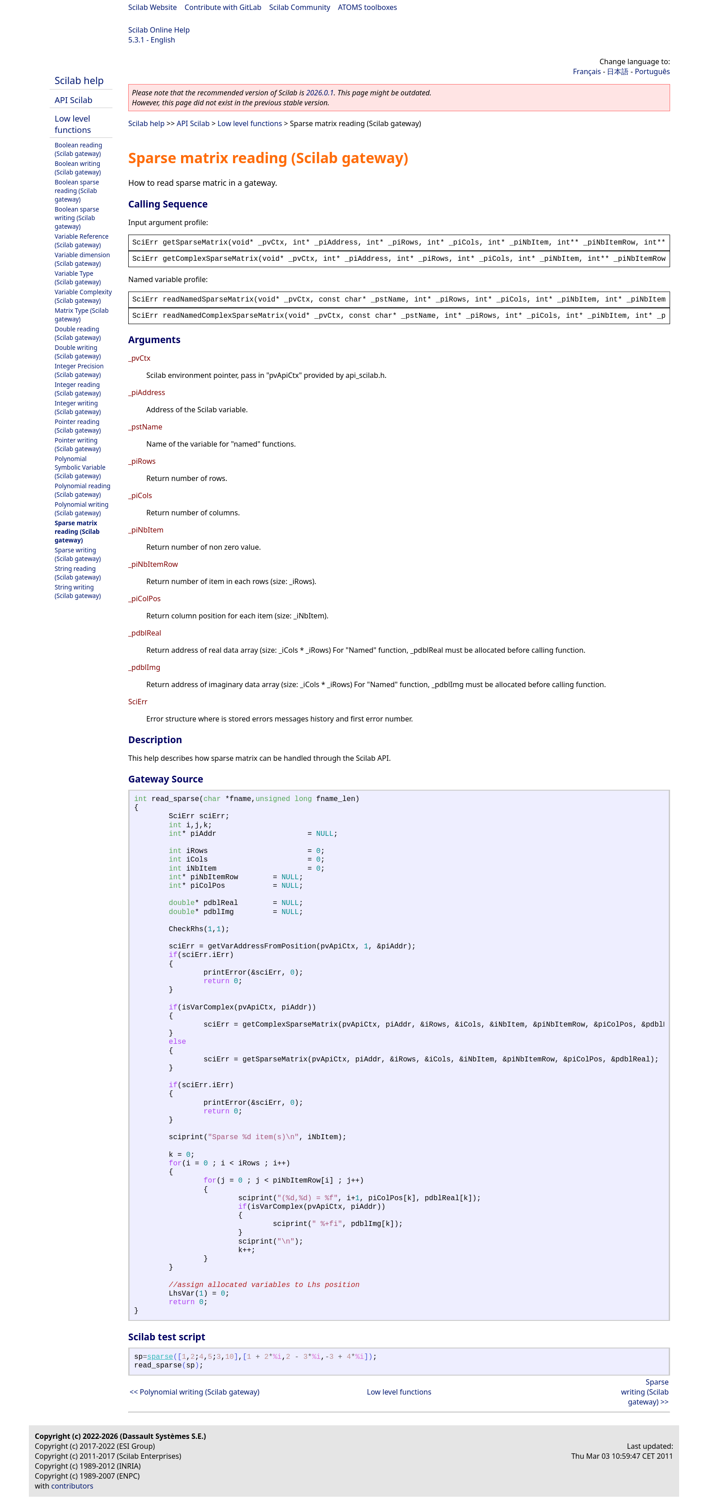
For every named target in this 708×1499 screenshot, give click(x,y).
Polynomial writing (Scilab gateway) (81, 508)
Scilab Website (152, 7)
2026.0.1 (320, 93)
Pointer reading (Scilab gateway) (78, 425)
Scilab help (79, 80)
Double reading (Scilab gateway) (78, 333)
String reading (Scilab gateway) (78, 572)
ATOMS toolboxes (367, 7)
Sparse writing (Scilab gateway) (78, 554)
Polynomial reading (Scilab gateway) (83, 490)
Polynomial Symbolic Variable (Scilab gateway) (80, 467)
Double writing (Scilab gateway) (78, 351)
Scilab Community (299, 7)
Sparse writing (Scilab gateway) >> (645, 1392)
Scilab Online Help (159, 30)
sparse (160, 1357)
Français (587, 71)
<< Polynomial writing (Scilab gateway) (194, 1392)
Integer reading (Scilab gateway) (78, 388)
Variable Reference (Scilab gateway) (81, 240)
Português (652, 71)
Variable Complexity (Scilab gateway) (83, 296)
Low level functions (73, 124)
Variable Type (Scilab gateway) (78, 277)
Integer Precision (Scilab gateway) (79, 370)
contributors (72, 1486)
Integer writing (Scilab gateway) (78, 407)
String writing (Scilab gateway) (78, 591)
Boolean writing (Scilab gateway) (78, 167)
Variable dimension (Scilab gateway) (82, 259)
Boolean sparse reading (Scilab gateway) (77, 190)
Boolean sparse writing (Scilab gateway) (77, 218)
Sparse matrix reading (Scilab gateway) (77, 531)
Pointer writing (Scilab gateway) (78, 444)
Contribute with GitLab (223, 7)
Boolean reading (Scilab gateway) (78, 149)
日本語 (618, 71)
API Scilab (74, 99)
